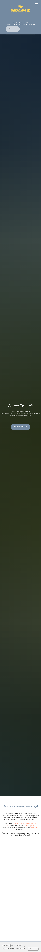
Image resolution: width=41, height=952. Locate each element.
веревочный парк (31, 823)
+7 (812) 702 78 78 (20, 23)
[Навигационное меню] (36, 4)
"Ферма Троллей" (29, 825)
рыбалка (7, 825)
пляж (16, 823)
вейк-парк (34, 827)
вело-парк (22, 823)
